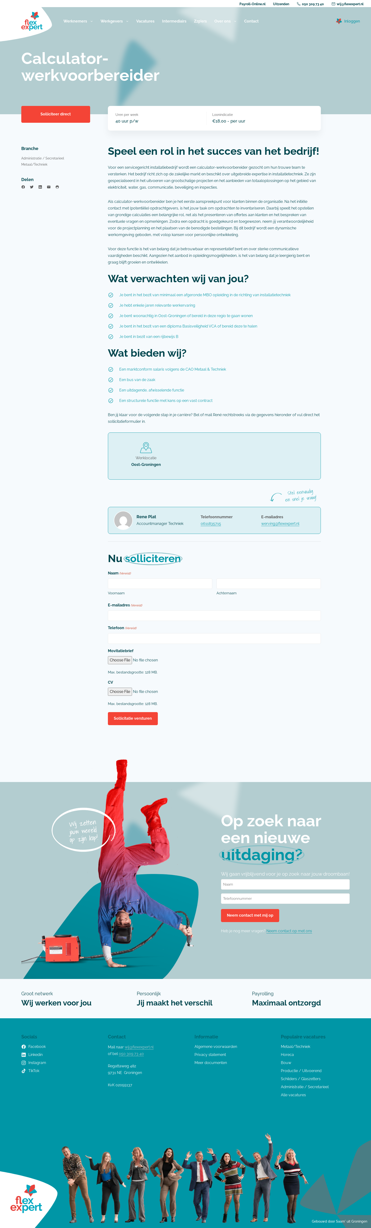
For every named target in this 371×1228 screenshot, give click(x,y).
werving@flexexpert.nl (280, 523)
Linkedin (32, 1054)
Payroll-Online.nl (252, 4)
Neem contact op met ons (289, 931)
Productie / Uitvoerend (301, 1071)
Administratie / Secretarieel (42, 158)
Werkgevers (115, 21)
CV (110, 682)
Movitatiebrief (120, 651)
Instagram (33, 1062)
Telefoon (122, 628)
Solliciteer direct (55, 114)
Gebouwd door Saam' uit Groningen (339, 1221)
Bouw (286, 1062)
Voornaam (116, 593)
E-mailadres (125, 605)
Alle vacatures (293, 1095)
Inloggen (352, 21)
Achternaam (226, 593)
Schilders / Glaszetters (301, 1079)
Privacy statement (210, 1054)
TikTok (30, 1071)
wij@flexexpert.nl (347, 4)
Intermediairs (174, 21)
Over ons (225, 21)
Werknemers (78, 21)
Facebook (33, 1046)
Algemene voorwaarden (215, 1046)
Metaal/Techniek (34, 164)
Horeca (287, 1054)
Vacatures (145, 21)
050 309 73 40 (310, 4)
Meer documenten (210, 1062)
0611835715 (211, 523)
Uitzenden (281, 4)
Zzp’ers (200, 21)
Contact (251, 21)
